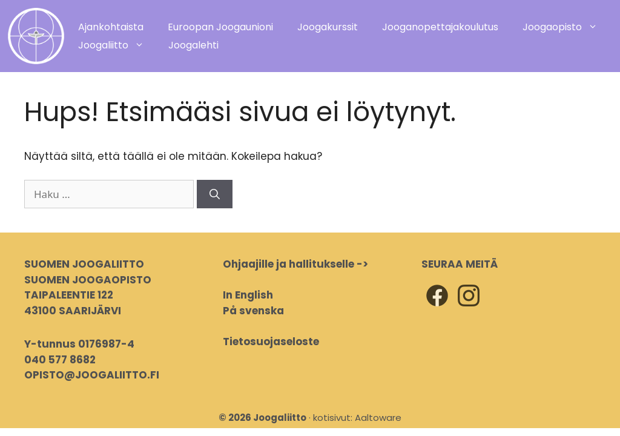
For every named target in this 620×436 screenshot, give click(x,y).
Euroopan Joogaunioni (220, 27)
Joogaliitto (117, 45)
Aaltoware (378, 417)
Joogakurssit (327, 27)
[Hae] (214, 194)
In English (248, 295)
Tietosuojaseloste (271, 341)
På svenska (253, 310)
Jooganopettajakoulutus (440, 27)
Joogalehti (193, 45)
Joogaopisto (566, 27)
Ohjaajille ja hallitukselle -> (295, 264)
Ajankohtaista (110, 27)
